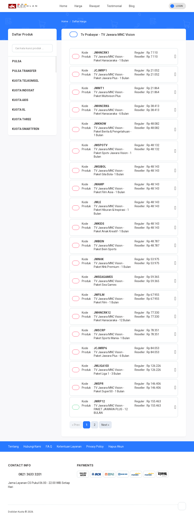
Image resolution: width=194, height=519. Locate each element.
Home (63, 6)
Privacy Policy (95, 446)
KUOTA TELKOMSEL (25, 80)
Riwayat (94, 6)
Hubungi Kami (32, 446)
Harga (78, 6)
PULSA (16, 61)
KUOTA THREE (21, 119)
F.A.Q (49, 446)
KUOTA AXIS (20, 100)
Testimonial (114, 6)
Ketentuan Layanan (69, 446)
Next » (105, 424)
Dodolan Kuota (16, 511)
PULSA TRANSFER (24, 70)
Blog (132, 6)
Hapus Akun (116, 446)
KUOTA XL (19, 109)
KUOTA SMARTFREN (25, 129)
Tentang (13, 446)
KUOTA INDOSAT (23, 90)
